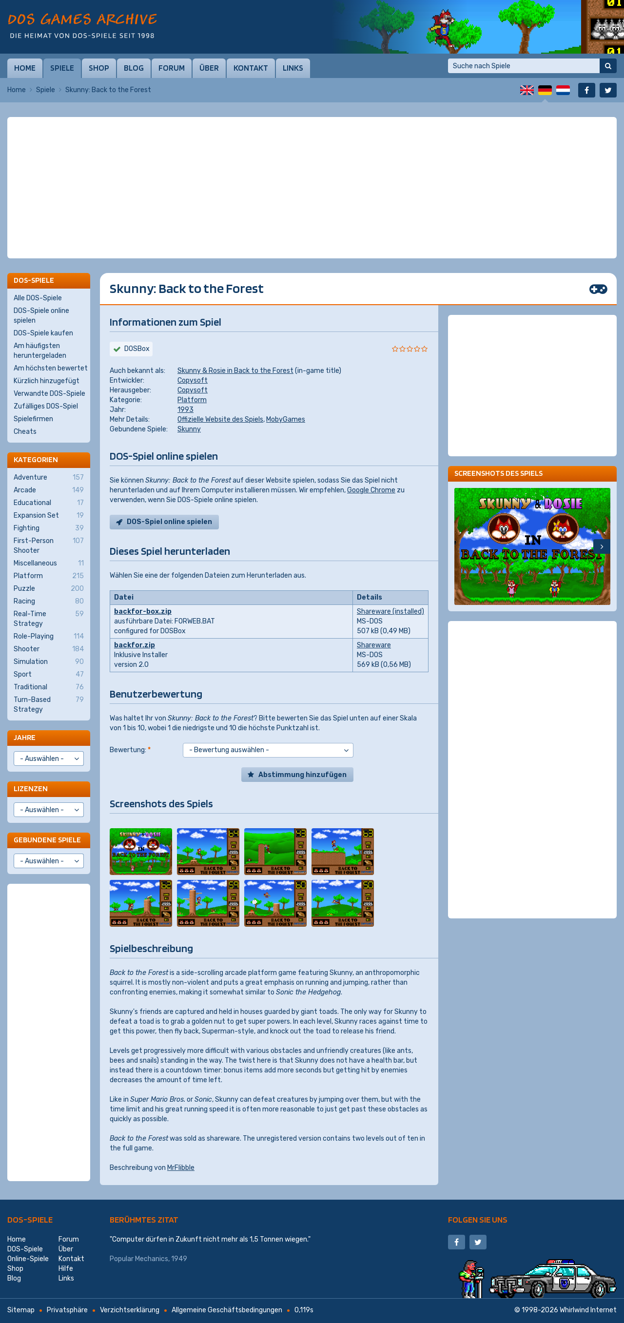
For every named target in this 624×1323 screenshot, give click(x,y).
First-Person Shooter (49, 545)
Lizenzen (31, 788)
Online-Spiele (28, 1259)
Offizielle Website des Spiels (220, 419)
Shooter (49, 649)
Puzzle (49, 589)
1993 (185, 410)
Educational (49, 503)
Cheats (25, 432)
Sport (49, 675)
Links (293, 68)
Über (209, 68)
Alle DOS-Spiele (38, 298)
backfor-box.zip (143, 611)
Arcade (49, 490)
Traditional (49, 687)
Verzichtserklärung (129, 1310)
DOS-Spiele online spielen (41, 316)
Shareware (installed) (390, 611)
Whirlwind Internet (588, 1310)
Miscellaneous (49, 563)
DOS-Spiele (30, 1219)
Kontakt (251, 68)
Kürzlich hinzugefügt (46, 381)
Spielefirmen (33, 419)
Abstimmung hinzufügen (302, 775)
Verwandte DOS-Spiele (49, 393)
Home (25, 68)
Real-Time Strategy (49, 618)
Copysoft (192, 380)
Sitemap (21, 1310)
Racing (49, 601)
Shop (99, 68)
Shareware (374, 645)
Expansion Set (49, 516)
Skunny (189, 429)
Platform (192, 400)
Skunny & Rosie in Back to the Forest (235, 371)
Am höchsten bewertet (51, 368)
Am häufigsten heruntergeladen (40, 351)
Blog (134, 68)
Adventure (49, 478)
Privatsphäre (67, 1310)
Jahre (25, 737)
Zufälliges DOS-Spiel (46, 406)
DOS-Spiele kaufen (43, 333)
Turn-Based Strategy (49, 704)
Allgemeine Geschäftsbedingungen (227, 1310)
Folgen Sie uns (477, 1219)
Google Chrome (371, 490)
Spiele (62, 68)
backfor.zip (134, 645)
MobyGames (285, 419)
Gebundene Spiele (47, 839)
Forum (171, 68)
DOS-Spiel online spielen (169, 522)
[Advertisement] (312, 141)
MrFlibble (181, 1168)
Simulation (49, 662)
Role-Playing (49, 637)
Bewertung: (130, 750)
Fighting (49, 528)
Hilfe (65, 1269)
